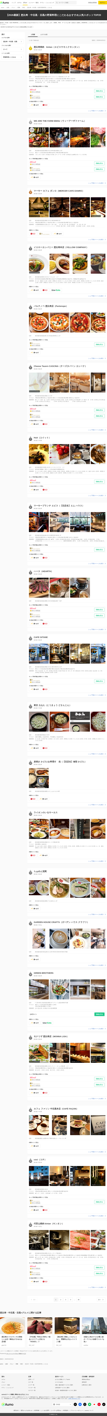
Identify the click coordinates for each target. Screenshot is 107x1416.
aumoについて (89, 1410)
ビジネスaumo (59, 1382)
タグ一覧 (30, 1382)
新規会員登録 (92, 2)
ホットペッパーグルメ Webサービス (16, 1353)
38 (78, 1299)
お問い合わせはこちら (74, 1398)
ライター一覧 (31, 1387)
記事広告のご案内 (86, 1385)
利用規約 (65, 1410)
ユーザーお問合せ (56, 1410)
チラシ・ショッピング (47, 2)
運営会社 (16, 1410)
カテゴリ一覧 (31, 1390)
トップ (14, 2)
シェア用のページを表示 (97, 111)
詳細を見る (99, 91)
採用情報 (36, 1410)
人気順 (33, 34)
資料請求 (84, 1382)
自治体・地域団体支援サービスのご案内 (65, 1390)
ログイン (102, 2)
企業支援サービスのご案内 (62, 1387)
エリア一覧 (31, 1385)
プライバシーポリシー (76, 1410)
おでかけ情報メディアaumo (62, 1379)
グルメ (25, 2)
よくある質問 (45, 1410)
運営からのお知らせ (26, 1410)
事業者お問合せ (86, 1379)
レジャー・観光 (34, 2)
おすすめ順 (44, 34)
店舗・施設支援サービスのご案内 (64, 1385)
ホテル (19, 2)
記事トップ (31, 1379)
